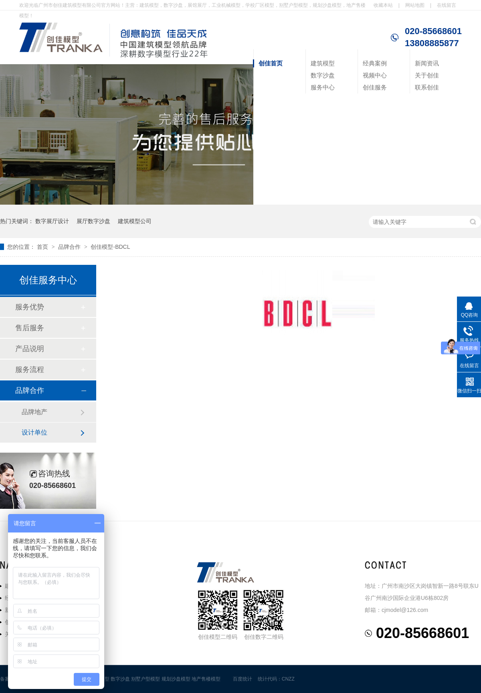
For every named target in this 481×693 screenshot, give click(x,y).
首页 (43, 247)
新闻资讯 (427, 63)
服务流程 (29, 370)
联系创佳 (427, 87)
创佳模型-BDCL (110, 247)
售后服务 (29, 328)
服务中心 (323, 87)
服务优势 (29, 307)
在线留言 (446, 5)
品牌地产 (34, 411)
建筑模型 (323, 63)
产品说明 (29, 349)
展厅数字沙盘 (93, 221)
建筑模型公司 (135, 221)
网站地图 (414, 5)
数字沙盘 (323, 75)
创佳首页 (271, 63)
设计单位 (34, 432)
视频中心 (375, 75)
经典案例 (375, 63)
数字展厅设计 (52, 221)
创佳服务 (375, 87)
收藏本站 (383, 5)
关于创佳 (427, 75)
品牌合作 (70, 247)
